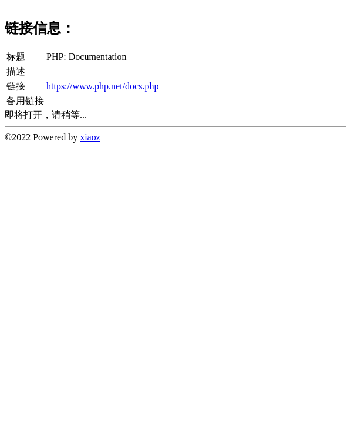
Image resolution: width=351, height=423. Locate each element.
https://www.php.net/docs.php (102, 86)
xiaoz (90, 137)
